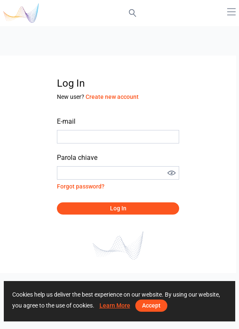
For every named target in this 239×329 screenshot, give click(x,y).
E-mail (66, 121)
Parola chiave (77, 158)
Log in (118, 208)
